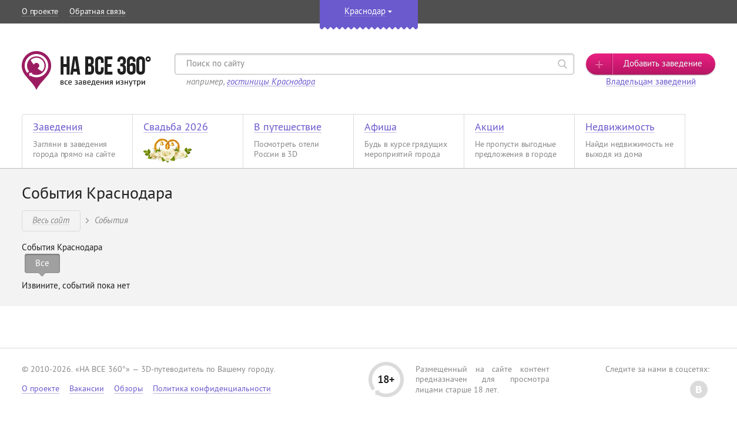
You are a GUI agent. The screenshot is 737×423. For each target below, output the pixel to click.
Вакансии (86, 389)
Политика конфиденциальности (212, 389)
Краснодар (365, 12)
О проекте (40, 12)
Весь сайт (50, 220)
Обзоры (128, 389)
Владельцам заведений (651, 82)
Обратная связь (97, 12)
